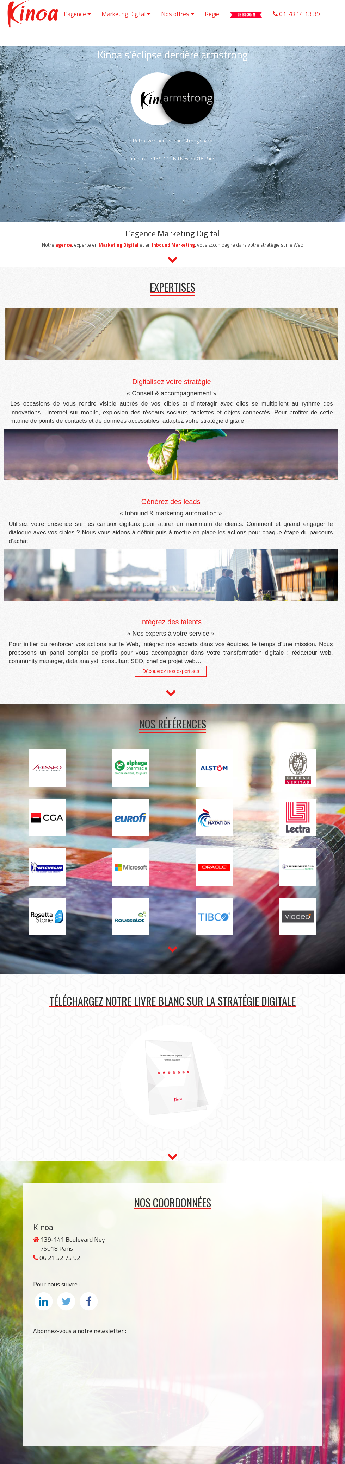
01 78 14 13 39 (296, 14)
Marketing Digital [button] (125, 14)
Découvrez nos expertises (170, 671)
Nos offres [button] (177, 14)
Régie (212, 14)
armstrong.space (194, 140)
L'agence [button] (77, 14)
